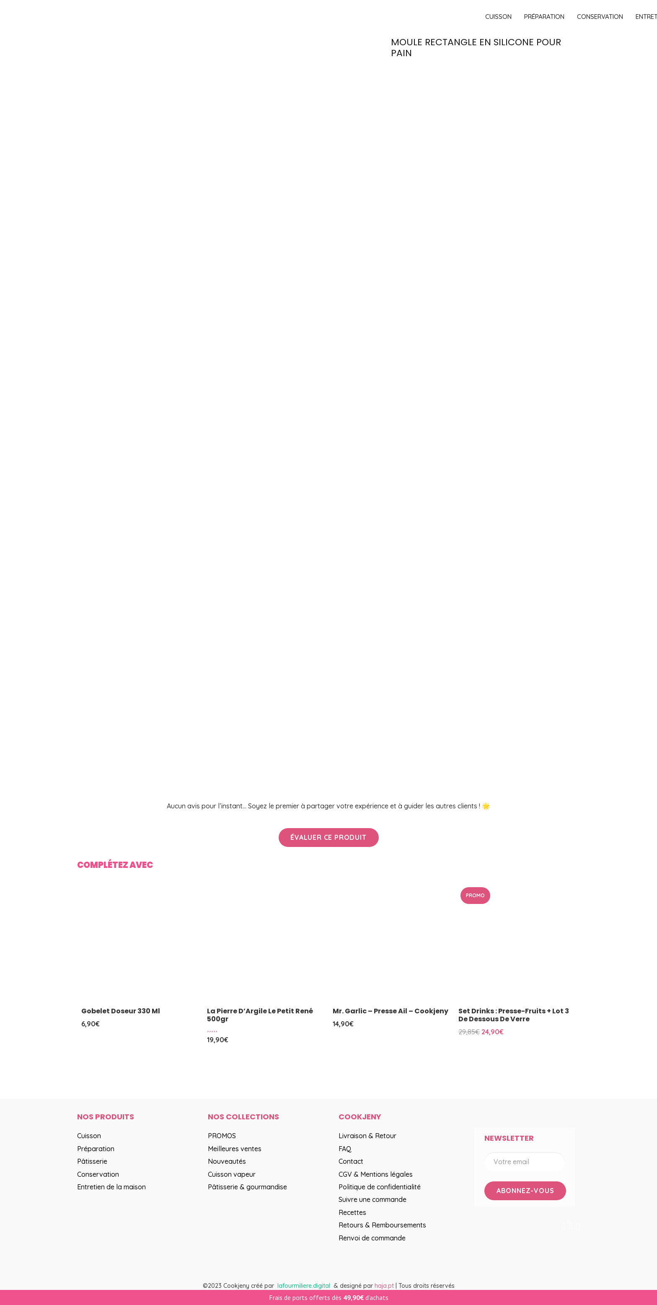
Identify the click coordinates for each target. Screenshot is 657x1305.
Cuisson (89, 1136)
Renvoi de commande (372, 1238)
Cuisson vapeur (232, 1174)
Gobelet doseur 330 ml (120, 1011)
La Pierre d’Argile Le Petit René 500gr (260, 1015)
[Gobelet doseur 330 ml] (140, 943)
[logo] (278, 16)
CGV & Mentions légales (376, 1174)
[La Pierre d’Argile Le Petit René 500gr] (265, 943)
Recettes (352, 1212)
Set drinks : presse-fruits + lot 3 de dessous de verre (513, 1015)
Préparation (95, 1148)
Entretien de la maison (111, 1187)
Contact (351, 1161)
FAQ (345, 1148)
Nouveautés (227, 1161)
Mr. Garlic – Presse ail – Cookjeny (390, 1011)
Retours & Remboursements (382, 1225)
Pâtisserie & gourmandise (247, 1187)
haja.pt (385, 1285)
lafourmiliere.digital (303, 1285)
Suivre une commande (372, 1199)
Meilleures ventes (234, 1148)
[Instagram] (578, 1227)
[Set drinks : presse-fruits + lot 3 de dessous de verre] (517, 943)
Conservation (98, 1174)
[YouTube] (570, 1226)
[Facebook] (564, 1226)
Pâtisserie (92, 1161)
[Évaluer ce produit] (329, 837)
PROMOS (222, 1136)
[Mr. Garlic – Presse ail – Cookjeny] (391, 943)
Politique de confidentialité (380, 1187)
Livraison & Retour (367, 1136)
